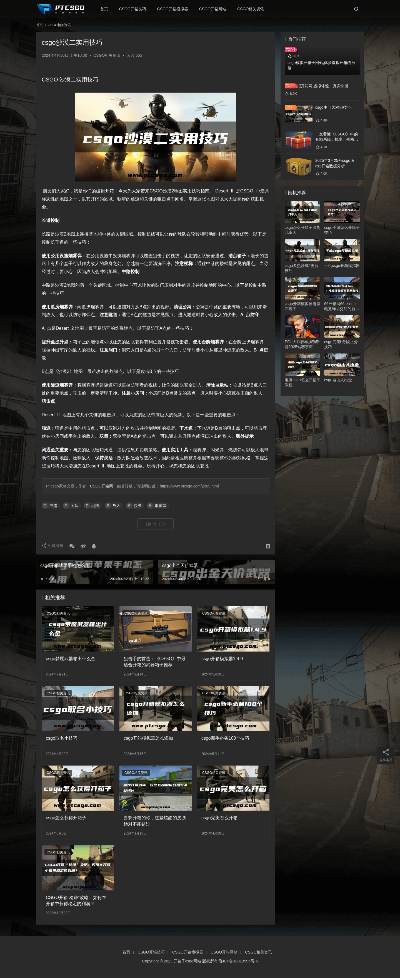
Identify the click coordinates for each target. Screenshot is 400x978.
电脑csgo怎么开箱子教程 (302, 382)
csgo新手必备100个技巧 (225, 738)
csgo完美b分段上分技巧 (341, 344)
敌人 (116, 505)
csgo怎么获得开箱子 (66, 817)
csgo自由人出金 (338, 380)
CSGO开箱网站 (214, 9)
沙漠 (137, 505)
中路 (53, 505)
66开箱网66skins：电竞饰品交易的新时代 (341, 306)
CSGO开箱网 (101, 486)
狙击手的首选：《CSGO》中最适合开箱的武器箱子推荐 (155, 661)
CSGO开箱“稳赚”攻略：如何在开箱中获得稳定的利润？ (76, 900)
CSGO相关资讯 (252, 9)
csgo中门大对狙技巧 (333, 107)
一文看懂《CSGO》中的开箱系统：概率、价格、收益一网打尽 (336, 139)
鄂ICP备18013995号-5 (238, 961)
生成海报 (53, 546)
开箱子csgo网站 (187, 961)
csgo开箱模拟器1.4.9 (222, 658)
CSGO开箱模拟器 (173, 9)
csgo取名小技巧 (62, 738)
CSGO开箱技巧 (133, 9)
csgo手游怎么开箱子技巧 (342, 230)
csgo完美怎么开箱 (219, 817)
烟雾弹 (160, 505)
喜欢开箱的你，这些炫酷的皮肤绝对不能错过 (155, 820)
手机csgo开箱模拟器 (342, 265)
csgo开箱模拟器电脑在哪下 (302, 306)
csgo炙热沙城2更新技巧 (301, 268)
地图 (95, 505)
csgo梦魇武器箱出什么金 (70, 658)
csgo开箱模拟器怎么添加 (148, 738)
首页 (105, 9)
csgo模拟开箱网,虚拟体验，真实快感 (316, 86)
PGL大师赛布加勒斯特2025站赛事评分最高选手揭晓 (302, 344)
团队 (74, 505)
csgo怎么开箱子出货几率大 (302, 230)
